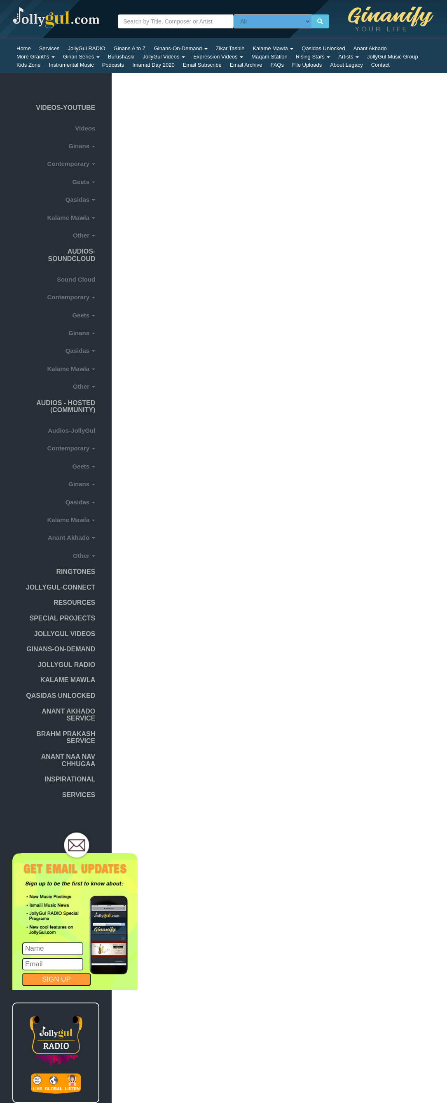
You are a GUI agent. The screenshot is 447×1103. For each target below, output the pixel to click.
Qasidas (81, 199)
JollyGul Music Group (392, 57)
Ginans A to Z (130, 48)
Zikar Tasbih (230, 48)
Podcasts (113, 65)
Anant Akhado (370, 48)
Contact (380, 65)
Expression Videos (218, 57)
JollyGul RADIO (86, 48)
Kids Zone (28, 65)
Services (49, 48)
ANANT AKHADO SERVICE (68, 715)
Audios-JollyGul (71, 430)
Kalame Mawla (273, 48)
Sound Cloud (76, 279)
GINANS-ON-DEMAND (60, 649)
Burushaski (121, 57)
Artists (348, 57)
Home (23, 48)
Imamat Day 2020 (153, 65)
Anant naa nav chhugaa (68, 760)
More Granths (35, 57)
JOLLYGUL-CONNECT (60, 587)
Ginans (81, 145)
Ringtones (75, 571)
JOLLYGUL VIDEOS (64, 633)
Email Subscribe (202, 65)
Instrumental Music (71, 65)
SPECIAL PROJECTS (63, 618)
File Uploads (307, 65)
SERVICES (79, 794)
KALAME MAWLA (67, 679)
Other (84, 235)
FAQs (277, 65)
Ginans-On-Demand (181, 48)
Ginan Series (81, 57)
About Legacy (346, 65)
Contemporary (71, 163)
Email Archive (246, 65)
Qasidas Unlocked (323, 48)
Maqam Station (269, 57)
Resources (74, 602)
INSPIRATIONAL (69, 779)
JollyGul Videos (164, 57)
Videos (85, 128)
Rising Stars (313, 57)
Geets (83, 181)
